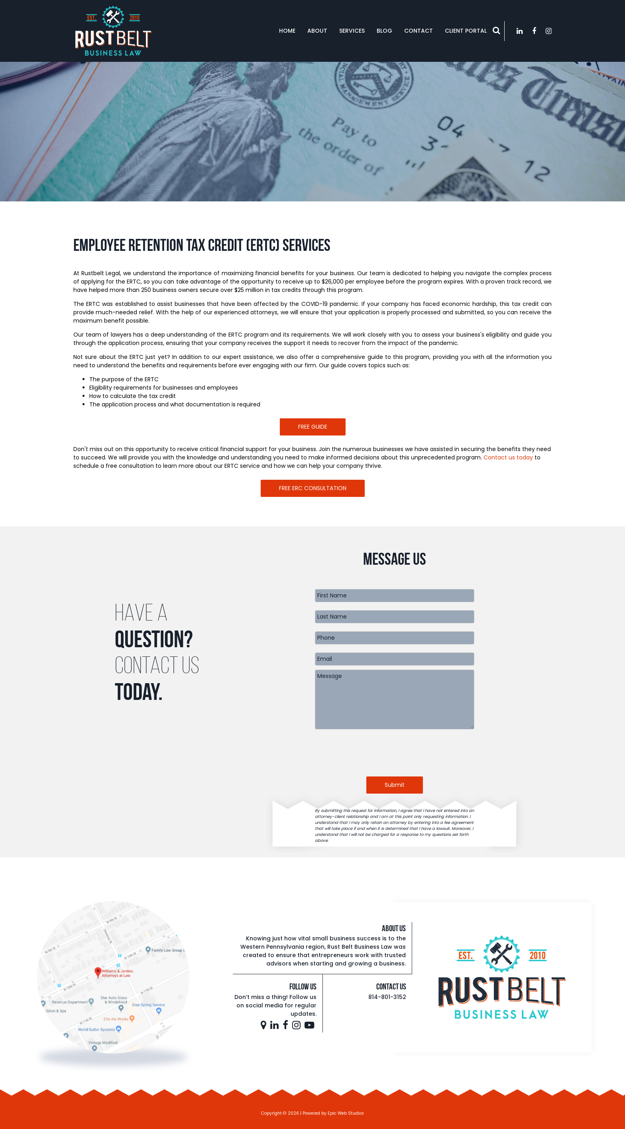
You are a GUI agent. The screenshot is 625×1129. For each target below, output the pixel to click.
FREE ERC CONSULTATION (312, 488)
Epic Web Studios (346, 1113)
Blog (384, 31)
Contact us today (508, 457)
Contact (418, 31)
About (317, 31)
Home (287, 31)
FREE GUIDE (312, 427)
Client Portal (466, 31)
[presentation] (394, 752)
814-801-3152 (387, 997)
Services (352, 31)
